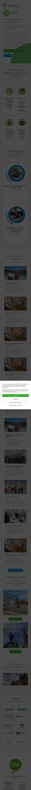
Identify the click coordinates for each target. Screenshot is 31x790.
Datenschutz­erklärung (9, 390)
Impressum (20, 405)
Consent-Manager (10, 391)
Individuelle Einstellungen (15, 402)
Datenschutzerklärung (13, 405)
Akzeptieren (15, 395)
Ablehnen (15, 399)
